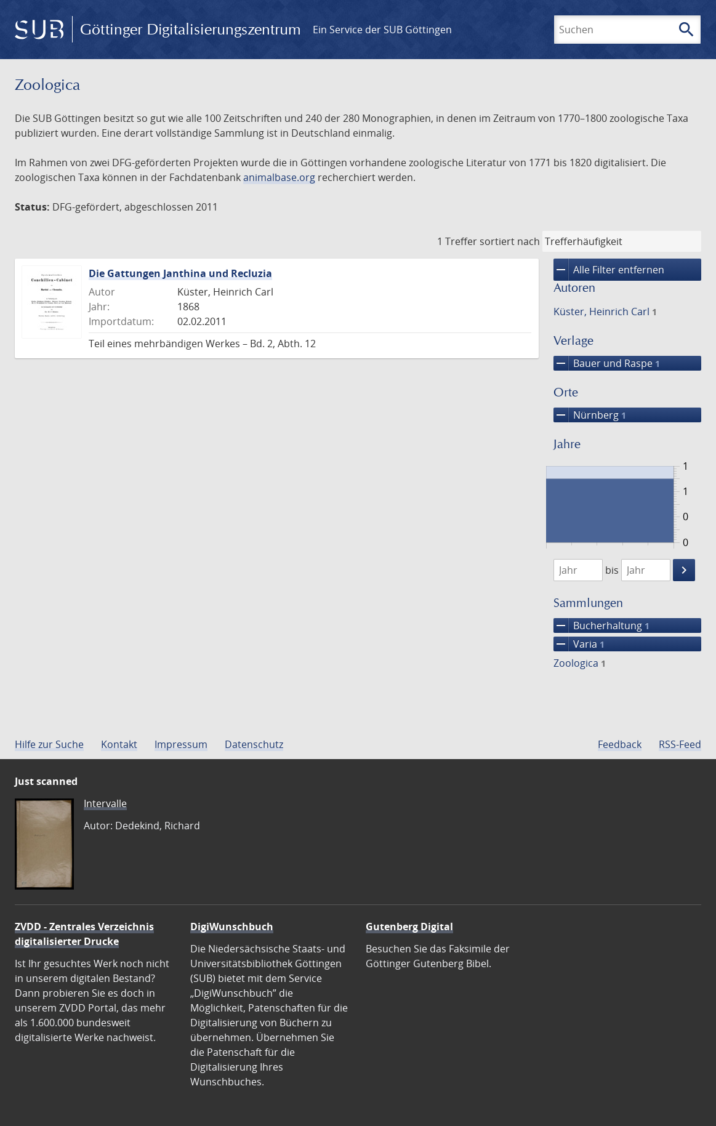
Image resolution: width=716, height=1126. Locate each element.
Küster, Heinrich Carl (605, 311)
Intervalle (105, 803)
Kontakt (119, 744)
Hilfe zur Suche (49, 744)
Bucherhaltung (601, 625)
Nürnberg (589, 415)
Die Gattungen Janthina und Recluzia (180, 273)
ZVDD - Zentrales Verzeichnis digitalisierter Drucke (84, 934)
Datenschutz (254, 744)
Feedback (620, 744)
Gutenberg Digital (409, 926)
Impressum (181, 744)
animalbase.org (279, 177)
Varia (579, 644)
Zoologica (579, 663)
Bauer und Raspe (606, 363)
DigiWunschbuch (231, 926)
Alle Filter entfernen (608, 270)
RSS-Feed (680, 744)
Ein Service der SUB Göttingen (382, 29)
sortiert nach (510, 241)
